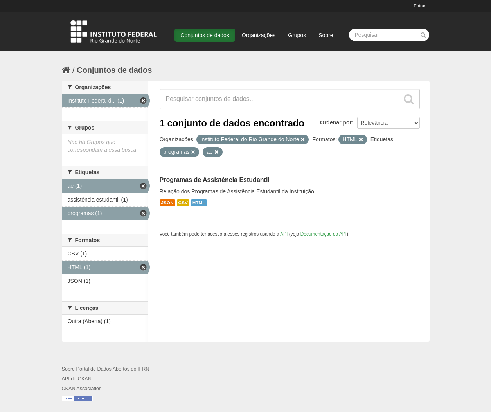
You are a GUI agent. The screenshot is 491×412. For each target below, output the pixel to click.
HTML (198, 202)
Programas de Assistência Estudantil (215, 179)
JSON (167, 202)
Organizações (258, 35)
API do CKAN (77, 378)
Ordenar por (336, 122)
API (284, 234)
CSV (183, 202)
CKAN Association (82, 388)
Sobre (325, 35)
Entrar (420, 6)
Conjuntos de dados (204, 35)
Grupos (297, 35)
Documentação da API (323, 234)
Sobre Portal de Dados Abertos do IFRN (105, 369)
